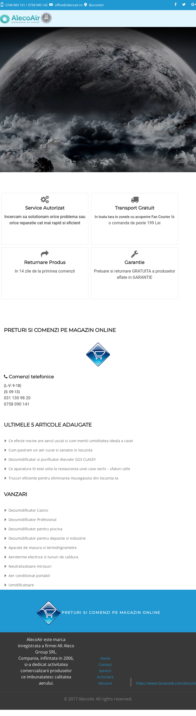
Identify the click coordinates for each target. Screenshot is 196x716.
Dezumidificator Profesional (32, 519)
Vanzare (105, 683)
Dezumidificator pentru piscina (35, 528)
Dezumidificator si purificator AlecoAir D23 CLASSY (52, 459)
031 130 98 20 (17, 397)
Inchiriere (105, 677)
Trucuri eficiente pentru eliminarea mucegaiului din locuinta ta (63, 478)
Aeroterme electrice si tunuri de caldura (43, 556)
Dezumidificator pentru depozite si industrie (47, 538)
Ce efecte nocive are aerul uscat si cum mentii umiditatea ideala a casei (71, 440)
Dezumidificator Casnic (28, 510)
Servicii (105, 670)
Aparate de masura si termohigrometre (43, 547)
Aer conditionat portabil (29, 575)
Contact (105, 664)
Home (105, 658)
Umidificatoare (21, 584)
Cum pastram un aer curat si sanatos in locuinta (50, 450)
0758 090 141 (17, 404)
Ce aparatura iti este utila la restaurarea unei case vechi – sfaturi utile (69, 468)
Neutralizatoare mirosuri (30, 566)
